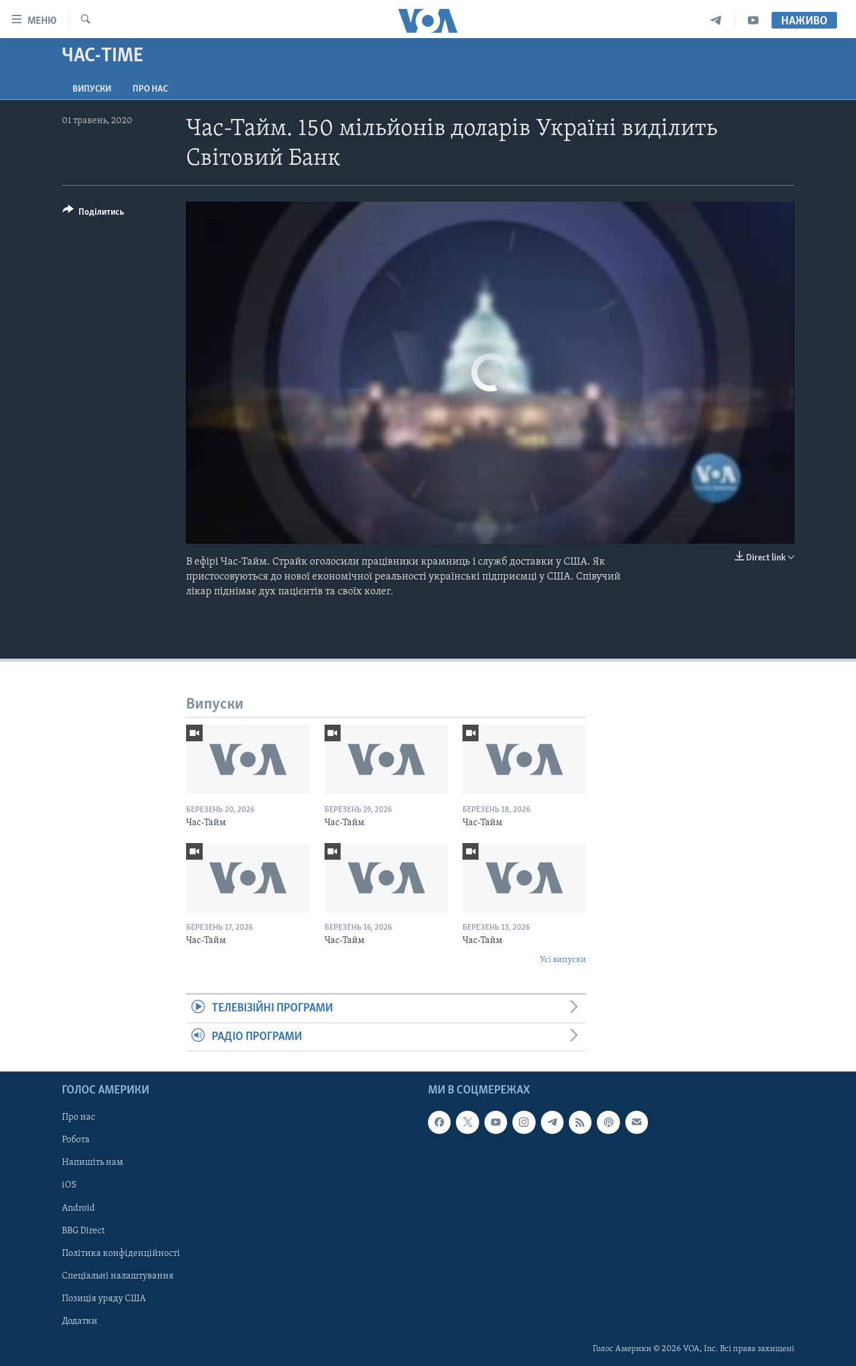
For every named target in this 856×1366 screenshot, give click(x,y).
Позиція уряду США (104, 1299)
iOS (69, 1185)
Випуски (92, 89)
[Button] (93, 214)
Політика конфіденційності (121, 1253)
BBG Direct (83, 1231)
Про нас (150, 89)
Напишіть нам (92, 1162)
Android (78, 1208)
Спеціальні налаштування (118, 1276)
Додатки (79, 1321)
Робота (76, 1140)
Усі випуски (563, 959)
